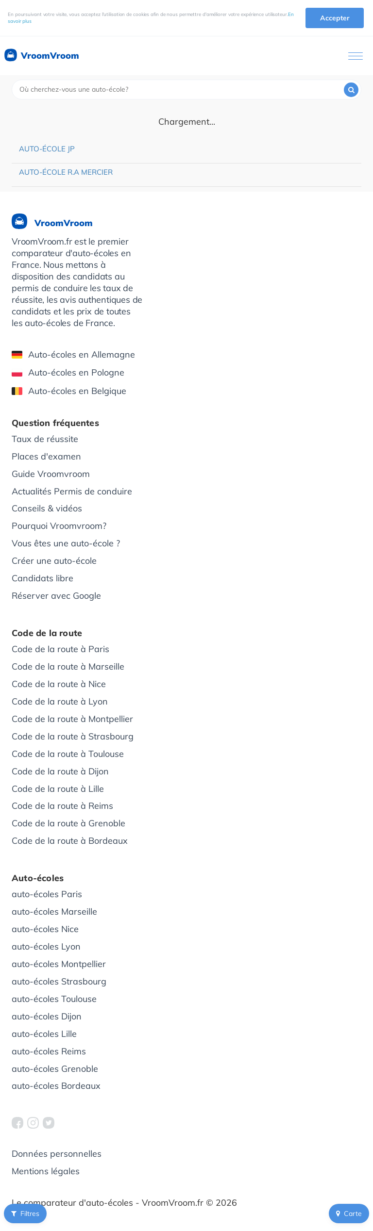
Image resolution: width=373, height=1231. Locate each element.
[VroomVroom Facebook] (17, 1123)
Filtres (25, 1213)
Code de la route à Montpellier (72, 718)
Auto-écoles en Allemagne (73, 354)
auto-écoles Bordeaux (56, 1085)
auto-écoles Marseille (54, 911)
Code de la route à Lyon (60, 701)
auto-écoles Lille (44, 1033)
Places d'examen (46, 456)
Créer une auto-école (54, 560)
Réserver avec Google (56, 595)
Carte (349, 1213)
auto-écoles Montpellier (59, 963)
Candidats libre (42, 578)
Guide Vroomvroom (51, 473)
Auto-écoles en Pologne (68, 372)
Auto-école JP (47, 148)
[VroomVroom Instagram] (33, 1123)
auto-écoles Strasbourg (59, 981)
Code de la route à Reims (62, 805)
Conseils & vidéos (47, 508)
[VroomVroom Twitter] (48, 1123)
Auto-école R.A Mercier (66, 172)
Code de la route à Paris (60, 649)
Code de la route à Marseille (68, 666)
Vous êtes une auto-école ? (66, 543)
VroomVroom (41, 56)
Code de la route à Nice (59, 683)
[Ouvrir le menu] (355, 56)
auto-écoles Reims (49, 1051)
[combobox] (186, 89)
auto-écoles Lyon (46, 946)
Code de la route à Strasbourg (73, 736)
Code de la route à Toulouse (68, 753)
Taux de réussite (45, 438)
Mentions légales (46, 1171)
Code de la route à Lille (58, 788)
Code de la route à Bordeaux (70, 840)
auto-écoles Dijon (47, 1016)
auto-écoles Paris (47, 894)
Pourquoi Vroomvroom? (59, 525)
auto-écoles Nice (45, 929)
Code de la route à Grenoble (68, 823)
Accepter (334, 18)
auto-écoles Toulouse (54, 998)
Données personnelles (57, 1153)
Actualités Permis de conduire (72, 491)
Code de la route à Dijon (60, 771)
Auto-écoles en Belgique (69, 390)
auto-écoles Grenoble (55, 1068)
